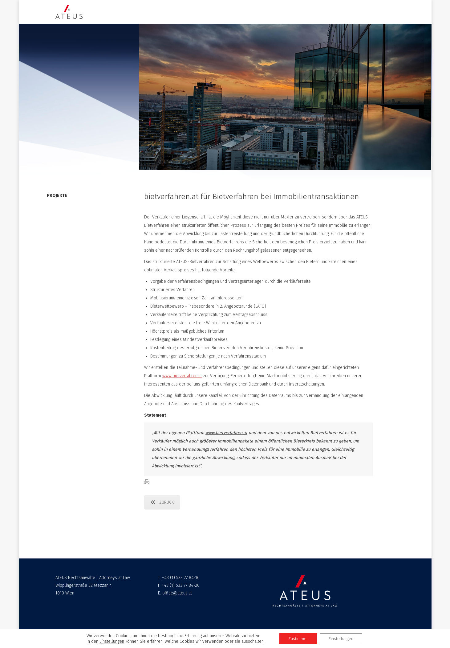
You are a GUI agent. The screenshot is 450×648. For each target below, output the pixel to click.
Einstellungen (111, 641)
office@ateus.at (177, 593)
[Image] (69, 12)
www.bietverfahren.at (182, 375)
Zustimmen (298, 638)
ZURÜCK (162, 502)
